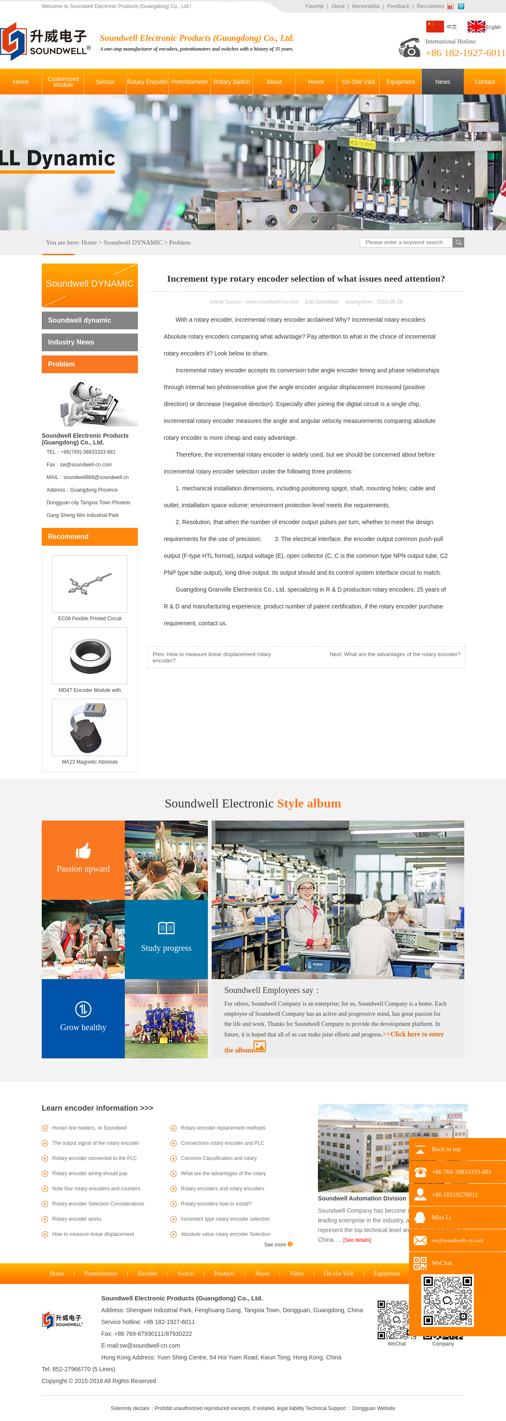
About (338, 6)
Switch (186, 1273)
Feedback (398, 6)
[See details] (357, 1240)
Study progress (166, 948)
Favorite (315, 6)
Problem (180, 242)
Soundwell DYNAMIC (133, 242)
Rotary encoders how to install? (216, 1204)
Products (224, 1273)
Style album (252, 803)
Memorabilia (366, 6)
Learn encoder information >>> (97, 1108)
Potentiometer (101, 1273)
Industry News (71, 342)
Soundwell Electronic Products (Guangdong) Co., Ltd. (182, 1298)
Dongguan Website (373, 1408)
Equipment (387, 1273)
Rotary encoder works (77, 1219)
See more (278, 1245)
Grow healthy (83, 1027)
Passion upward (83, 868)
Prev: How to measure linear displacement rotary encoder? (212, 657)
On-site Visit (339, 1273)
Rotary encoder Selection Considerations (98, 1204)
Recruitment (430, 6)
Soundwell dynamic (79, 320)
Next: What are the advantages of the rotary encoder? (395, 654)
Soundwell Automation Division (362, 1198)
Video (297, 1273)
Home (89, 242)
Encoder (147, 1273)
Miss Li (441, 1217)
